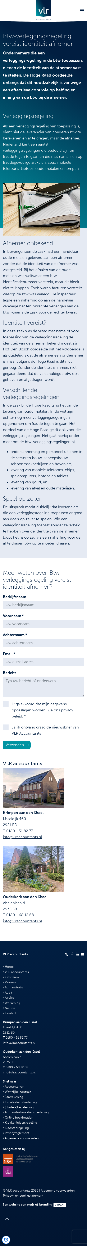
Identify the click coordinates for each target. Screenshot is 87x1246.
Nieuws (9, 1008)
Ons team (11, 977)
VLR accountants (16, 972)
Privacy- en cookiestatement (23, 1195)
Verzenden (15, 745)
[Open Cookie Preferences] (6, 1240)
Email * (9, 653)
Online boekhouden (18, 1117)
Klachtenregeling (16, 1128)
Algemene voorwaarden (21, 1138)
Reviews (9, 982)
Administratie (13, 987)
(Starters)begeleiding (18, 1107)
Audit (7, 993)
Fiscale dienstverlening (20, 1102)
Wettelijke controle (17, 1092)
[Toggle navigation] (82, 10)
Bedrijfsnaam (14, 597)
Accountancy (13, 1086)
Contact (9, 1013)
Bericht (9, 672)
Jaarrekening (13, 1097)
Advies (8, 998)
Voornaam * (13, 616)
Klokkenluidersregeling (20, 1122)
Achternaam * (15, 634)
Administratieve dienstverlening (26, 1112)
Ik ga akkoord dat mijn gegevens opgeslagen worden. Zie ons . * (42, 710)
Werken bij (11, 1003)
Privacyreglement (16, 1133)
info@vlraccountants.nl (22, 837)
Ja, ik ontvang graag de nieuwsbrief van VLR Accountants (45, 730)
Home (8, 967)
